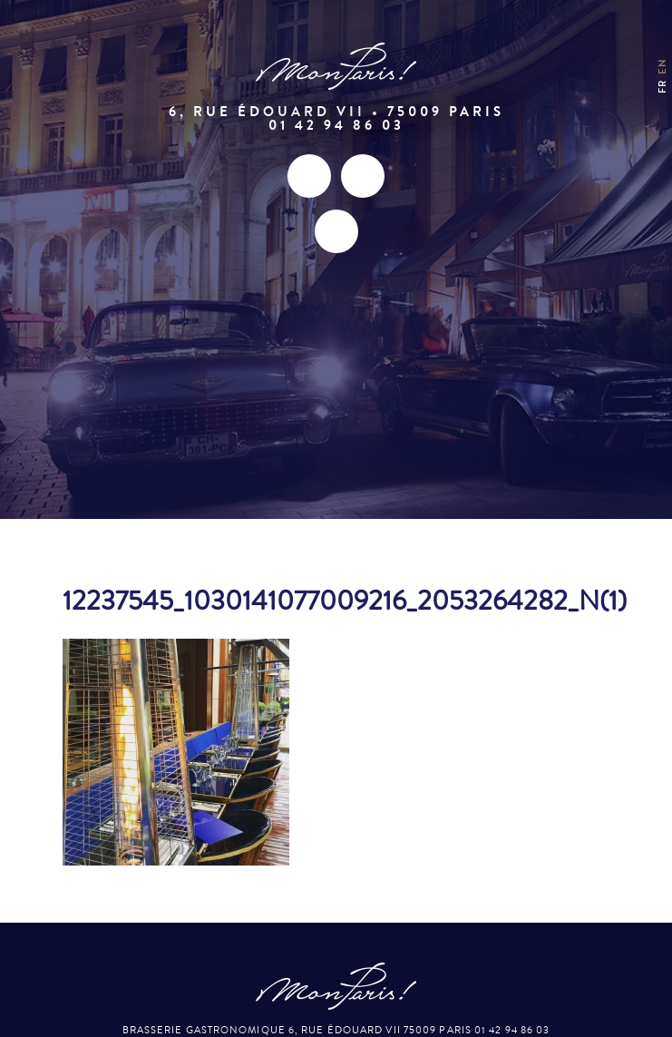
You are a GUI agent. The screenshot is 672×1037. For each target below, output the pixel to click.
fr (662, 86)
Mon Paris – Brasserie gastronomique (336, 67)
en (662, 65)
